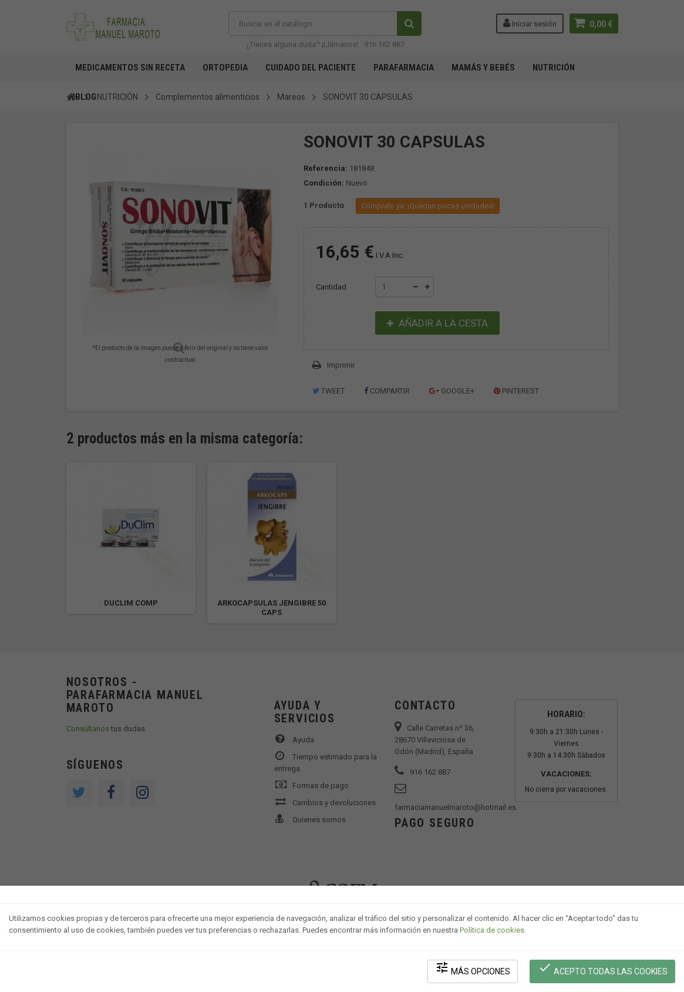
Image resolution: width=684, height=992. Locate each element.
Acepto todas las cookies (603, 969)
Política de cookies (492, 930)
